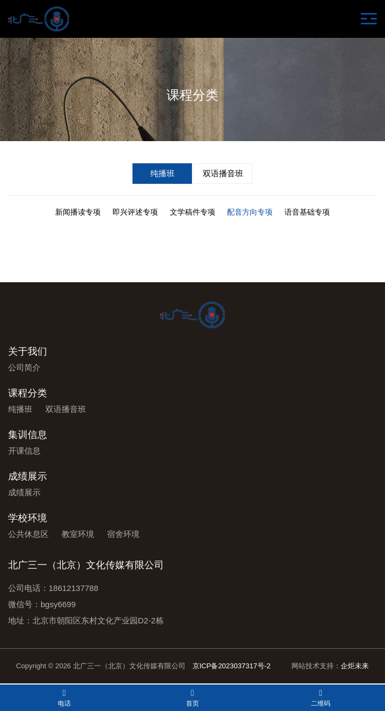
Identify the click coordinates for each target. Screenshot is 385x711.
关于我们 (27, 351)
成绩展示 (27, 476)
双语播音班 (223, 173)
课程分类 (27, 393)
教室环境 (78, 534)
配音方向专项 (250, 212)
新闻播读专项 (78, 212)
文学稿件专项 (192, 212)
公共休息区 (28, 534)
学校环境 (27, 518)
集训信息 (27, 434)
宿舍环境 (123, 534)
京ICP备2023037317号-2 (231, 666)
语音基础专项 (307, 212)
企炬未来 (355, 666)
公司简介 (24, 367)
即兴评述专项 (135, 212)
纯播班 (162, 173)
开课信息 (24, 450)
